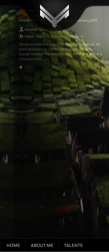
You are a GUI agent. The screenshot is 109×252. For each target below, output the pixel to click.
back (28, 67)
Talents (73, 245)
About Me (42, 245)
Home (13, 245)
